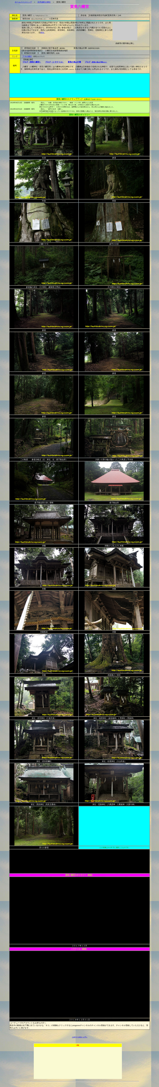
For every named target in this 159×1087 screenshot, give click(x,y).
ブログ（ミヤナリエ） (47, 62)
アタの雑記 (20, 56)
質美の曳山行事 (67, 62)
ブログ (89, 62)
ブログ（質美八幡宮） (25, 62)
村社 (43, 33)
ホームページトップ (15, 2)
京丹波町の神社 (36, 2)
